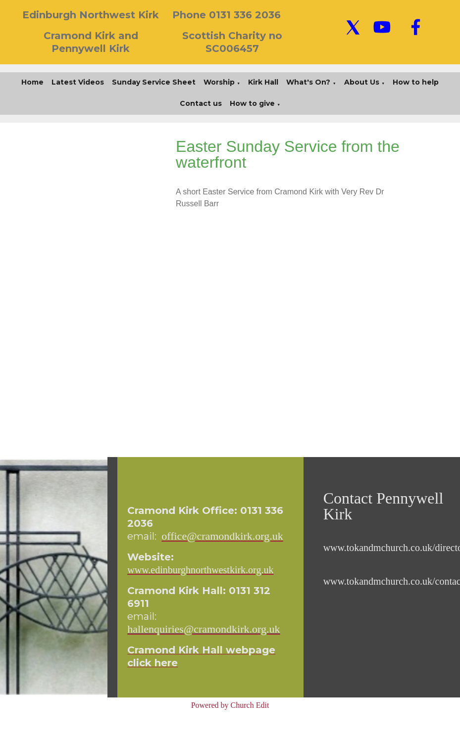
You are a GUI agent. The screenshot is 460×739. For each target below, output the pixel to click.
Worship (219, 82)
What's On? (308, 82)
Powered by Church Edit (230, 705)
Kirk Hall (263, 82)
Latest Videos (77, 82)
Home (32, 82)
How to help (416, 82)
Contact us (201, 103)
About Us (361, 82)
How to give (252, 103)
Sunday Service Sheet (154, 82)
